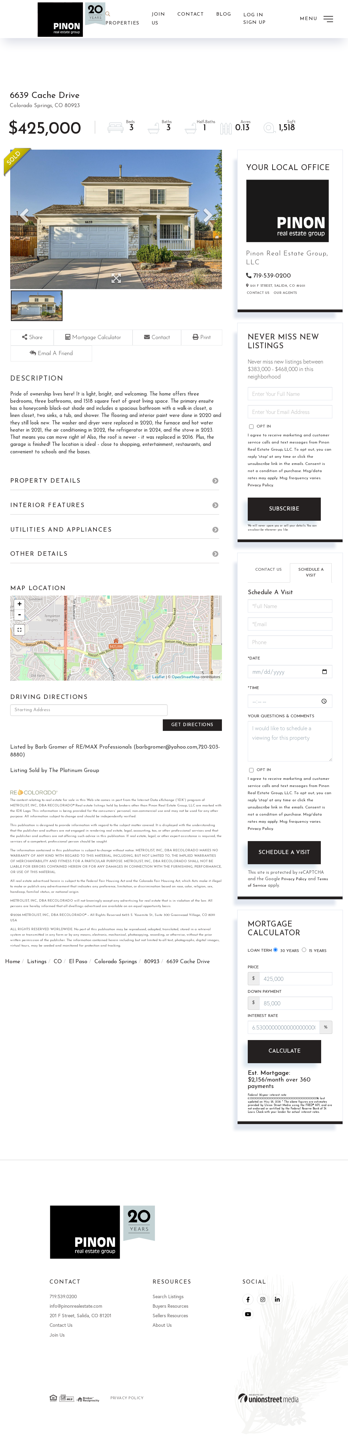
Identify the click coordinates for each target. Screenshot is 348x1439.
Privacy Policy (260, 486)
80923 (151, 963)
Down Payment (265, 995)
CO (58, 963)
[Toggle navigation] (316, 19)
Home (12, 963)
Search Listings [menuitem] (168, 1301)
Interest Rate (263, 1020)
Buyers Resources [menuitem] (170, 1311)
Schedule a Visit (311, 574)
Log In (253, 15)
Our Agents (285, 294)
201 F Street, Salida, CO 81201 (80, 1320)
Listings (37, 963)
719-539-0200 (272, 276)
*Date (254, 659)
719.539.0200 (63, 1301)
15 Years (314, 952)
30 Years (286, 952)
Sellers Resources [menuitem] (170, 1320)
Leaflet (158, 691)
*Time (253, 689)
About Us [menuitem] (162, 1330)
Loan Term (260, 953)
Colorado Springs (115, 963)
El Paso (78, 963)
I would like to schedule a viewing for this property (290, 742)
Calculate (284, 1055)
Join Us (57, 1339)
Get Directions (197, 723)
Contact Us (258, 294)
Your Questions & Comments (281, 718)
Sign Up (254, 23)
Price (253, 970)
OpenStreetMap (185, 691)
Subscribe (284, 510)
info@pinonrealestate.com (76, 1311)
